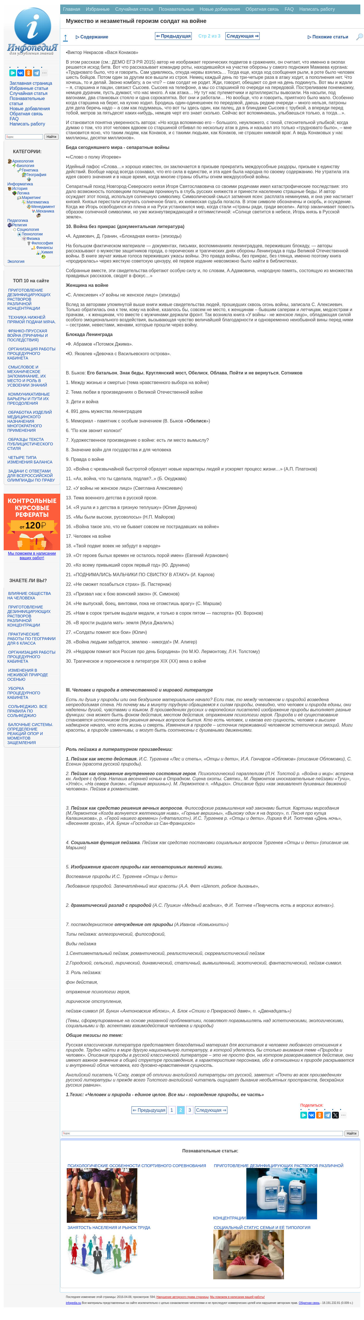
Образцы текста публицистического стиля (30, 444)
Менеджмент (43, 206)
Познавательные (176, 9)
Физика (33, 238)
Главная (71, 9)
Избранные (98, 9)
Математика (38, 202)
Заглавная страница (31, 83)
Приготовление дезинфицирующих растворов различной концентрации (29, 299)
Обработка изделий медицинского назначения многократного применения (29, 421)
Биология (25, 165)
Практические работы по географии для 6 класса (31, 638)
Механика (45, 211)
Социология (28, 229)
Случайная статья (29, 93)
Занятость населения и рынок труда (109, 1227)
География (36, 174)
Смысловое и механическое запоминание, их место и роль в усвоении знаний (27, 376)
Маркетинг (31, 197)
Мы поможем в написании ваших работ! (32, 555)
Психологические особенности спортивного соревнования (137, 1165)
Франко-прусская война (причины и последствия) (27, 335)
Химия (47, 252)
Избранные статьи (29, 88)
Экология (15, 261)
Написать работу (27, 124)
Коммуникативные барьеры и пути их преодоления (28, 399)
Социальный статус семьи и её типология (262, 1227)
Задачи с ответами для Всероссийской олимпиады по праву (31, 475)
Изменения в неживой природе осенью (27, 675)
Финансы (44, 247)
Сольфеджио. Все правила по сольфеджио (27, 711)
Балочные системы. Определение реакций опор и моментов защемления (30, 733)
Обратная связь (26, 113)
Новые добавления (30, 108)
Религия (19, 225)
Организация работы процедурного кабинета (31, 353)
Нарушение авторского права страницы (182, 1297)
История (19, 188)
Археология (23, 161)
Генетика (30, 170)
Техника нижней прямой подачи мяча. (31, 319)
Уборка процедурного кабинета (23, 693)
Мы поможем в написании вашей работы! (237, 1297)
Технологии (32, 234)
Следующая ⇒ (243, 36)
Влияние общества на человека (29, 595)
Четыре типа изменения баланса (29, 459)
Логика (23, 193)
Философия (42, 243)
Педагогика (17, 220)
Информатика (20, 184)
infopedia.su (73, 1302)
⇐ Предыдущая (173, 36)
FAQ (14, 118)
